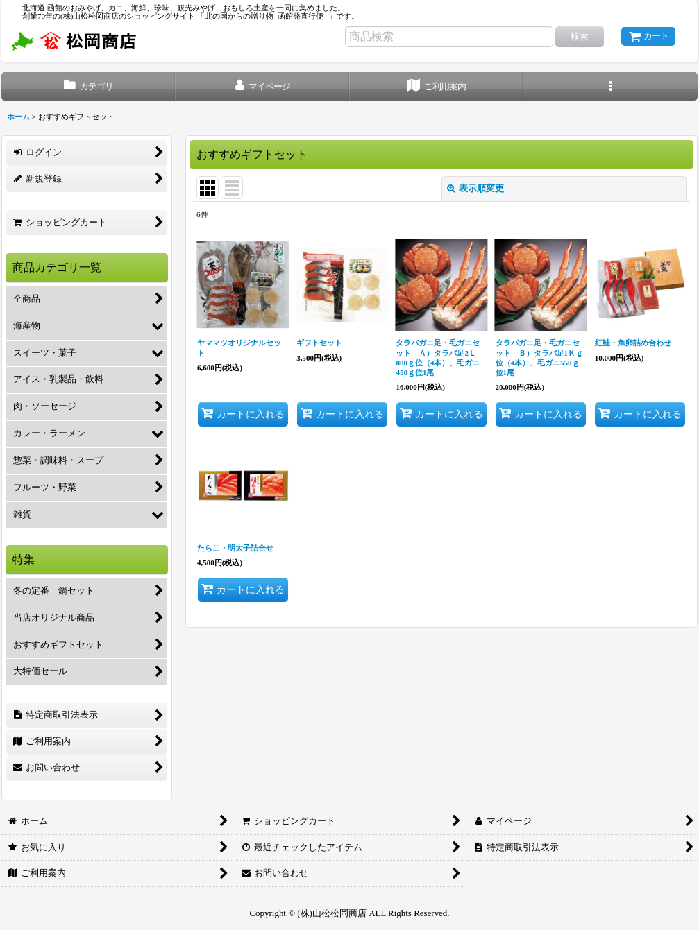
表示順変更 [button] (475, 188)
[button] (610, 86)
